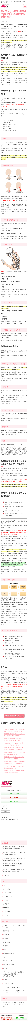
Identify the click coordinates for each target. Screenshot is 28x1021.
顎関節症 (5, 946)
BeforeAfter (6, 907)
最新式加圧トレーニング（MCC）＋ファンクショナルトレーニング (13, 991)
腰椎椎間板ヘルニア (8, 931)
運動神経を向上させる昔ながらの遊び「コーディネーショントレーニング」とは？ (14, 1004)
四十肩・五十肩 (7, 961)
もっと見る (6, 875)
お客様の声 (6, 904)
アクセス (5, 900)
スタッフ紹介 (7, 889)
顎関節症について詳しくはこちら (14, 715)
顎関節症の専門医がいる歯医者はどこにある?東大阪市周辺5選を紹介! (14, 859)
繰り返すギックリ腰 (8, 964)
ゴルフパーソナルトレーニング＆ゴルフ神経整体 (14, 926)
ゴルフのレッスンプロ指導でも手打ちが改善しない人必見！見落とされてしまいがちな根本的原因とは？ (14, 974)
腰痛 (4, 949)
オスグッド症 (7, 942)
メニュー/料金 (7, 892)
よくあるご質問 (7, 896)
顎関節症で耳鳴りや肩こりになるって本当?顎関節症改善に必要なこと (14, 853)
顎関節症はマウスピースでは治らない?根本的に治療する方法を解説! (13, 870)
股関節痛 (5, 938)
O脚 (4, 957)
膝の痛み (5, 968)
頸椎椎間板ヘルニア (8, 953)
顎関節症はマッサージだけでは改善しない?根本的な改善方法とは (14, 864)
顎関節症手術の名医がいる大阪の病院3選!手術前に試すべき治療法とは (13, 847)
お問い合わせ (7, 911)
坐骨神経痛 (6, 979)
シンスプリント (7, 934)
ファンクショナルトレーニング (11, 987)
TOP (4, 885)
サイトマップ (7, 915)
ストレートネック (8, 983)
